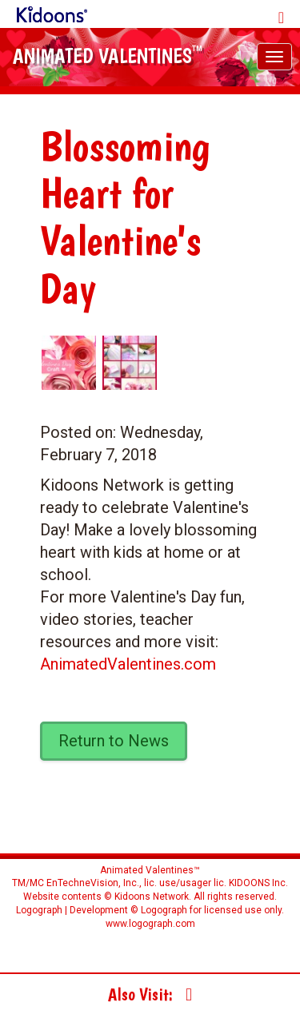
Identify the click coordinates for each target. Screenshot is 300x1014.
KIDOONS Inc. (258, 883)
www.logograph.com (150, 923)
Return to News (113, 740)
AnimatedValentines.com (128, 664)
